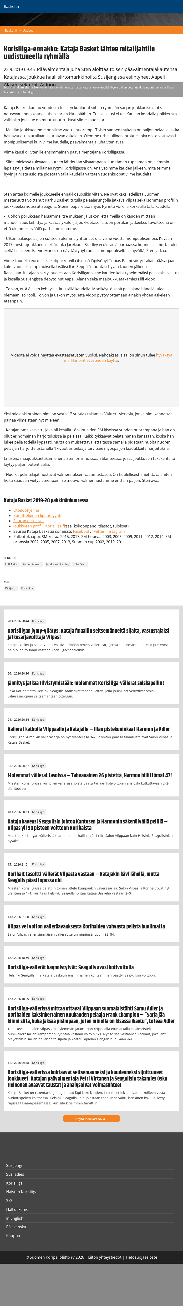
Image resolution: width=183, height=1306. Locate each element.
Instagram (116, 531)
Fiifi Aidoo (11, 564)
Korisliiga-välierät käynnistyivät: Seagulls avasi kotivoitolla (71, 967)
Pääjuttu (10, 588)
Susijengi (14, 1165)
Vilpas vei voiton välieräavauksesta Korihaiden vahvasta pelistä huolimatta (86, 926)
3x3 (9, 1200)
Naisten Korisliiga (21, 1191)
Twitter (98, 531)
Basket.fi (11, 30)
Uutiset (28, 30)
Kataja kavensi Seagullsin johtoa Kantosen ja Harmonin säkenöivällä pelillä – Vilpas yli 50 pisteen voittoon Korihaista (88, 825)
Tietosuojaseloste (141, 1257)
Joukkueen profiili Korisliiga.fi (39, 526)
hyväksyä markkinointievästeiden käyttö (118, 357)
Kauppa (13, 1235)
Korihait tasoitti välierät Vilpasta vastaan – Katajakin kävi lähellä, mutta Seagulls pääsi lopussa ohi (83, 877)
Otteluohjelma (26, 510)
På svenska (16, 1226)
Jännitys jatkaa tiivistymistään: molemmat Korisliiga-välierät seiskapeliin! (86, 683)
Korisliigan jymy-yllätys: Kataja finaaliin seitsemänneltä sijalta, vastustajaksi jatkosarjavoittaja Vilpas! (88, 634)
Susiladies (15, 1174)
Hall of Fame (17, 1209)
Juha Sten (80, 564)
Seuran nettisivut (28, 520)
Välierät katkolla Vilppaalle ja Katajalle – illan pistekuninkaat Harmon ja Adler (89, 729)
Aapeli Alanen (32, 564)
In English (14, 1218)
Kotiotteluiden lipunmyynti (37, 515)
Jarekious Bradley (57, 564)
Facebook (81, 531)
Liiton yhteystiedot (105, 1257)
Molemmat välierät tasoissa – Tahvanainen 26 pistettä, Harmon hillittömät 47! (90, 775)
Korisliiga (27, 588)
